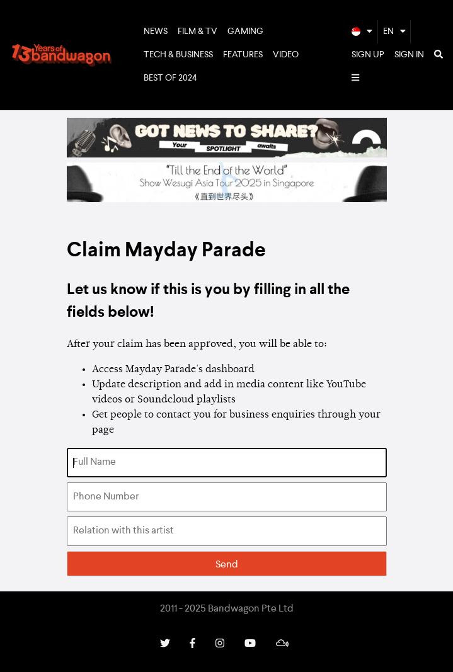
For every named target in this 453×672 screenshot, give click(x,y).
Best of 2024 (170, 78)
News (156, 31)
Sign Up (368, 54)
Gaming (245, 31)
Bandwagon (61, 55)
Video (286, 54)
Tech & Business (178, 54)
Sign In (409, 54)
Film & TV (197, 31)
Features (243, 54)
